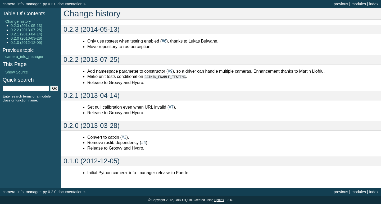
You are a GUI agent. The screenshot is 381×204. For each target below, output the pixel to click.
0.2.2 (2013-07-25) (26, 30)
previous (341, 4)
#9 (170, 71)
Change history (18, 21)
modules (358, 4)
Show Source (16, 72)
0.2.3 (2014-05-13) (26, 26)
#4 (143, 142)
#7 (171, 107)
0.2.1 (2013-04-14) (26, 34)
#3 (124, 137)
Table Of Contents (24, 13)
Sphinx (219, 200)
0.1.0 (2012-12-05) (26, 42)
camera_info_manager (24, 56)
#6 (164, 41)
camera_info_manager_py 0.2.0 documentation (43, 4)
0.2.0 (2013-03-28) (26, 38)
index (373, 4)
